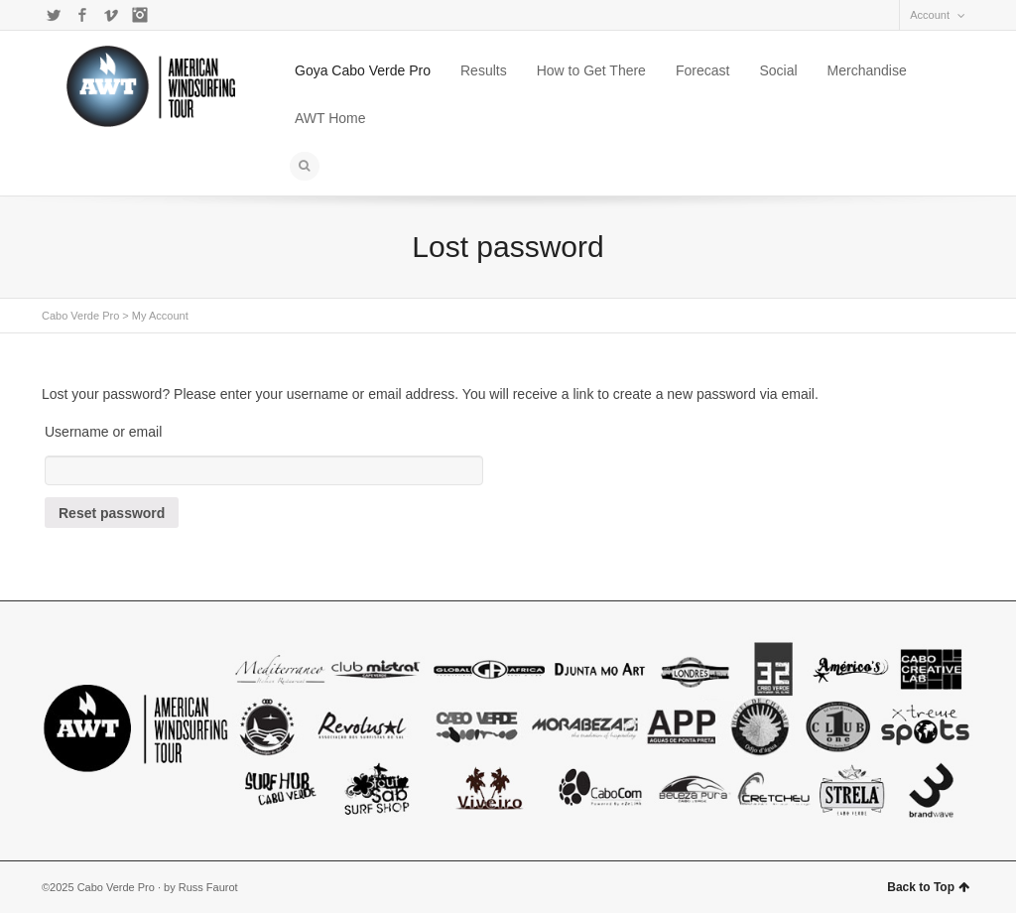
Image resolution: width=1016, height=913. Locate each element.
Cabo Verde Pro (80, 316)
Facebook (82, 15)
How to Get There (591, 70)
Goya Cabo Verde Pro (363, 70)
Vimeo (111, 15)
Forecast (702, 70)
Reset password (112, 513)
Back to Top (928, 887)
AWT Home (330, 118)
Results (483, 70)
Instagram (140, 15)
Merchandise (867, 70)
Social (778, 70)
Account (930, 15)
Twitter (53, 15)
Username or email (103, 432)
